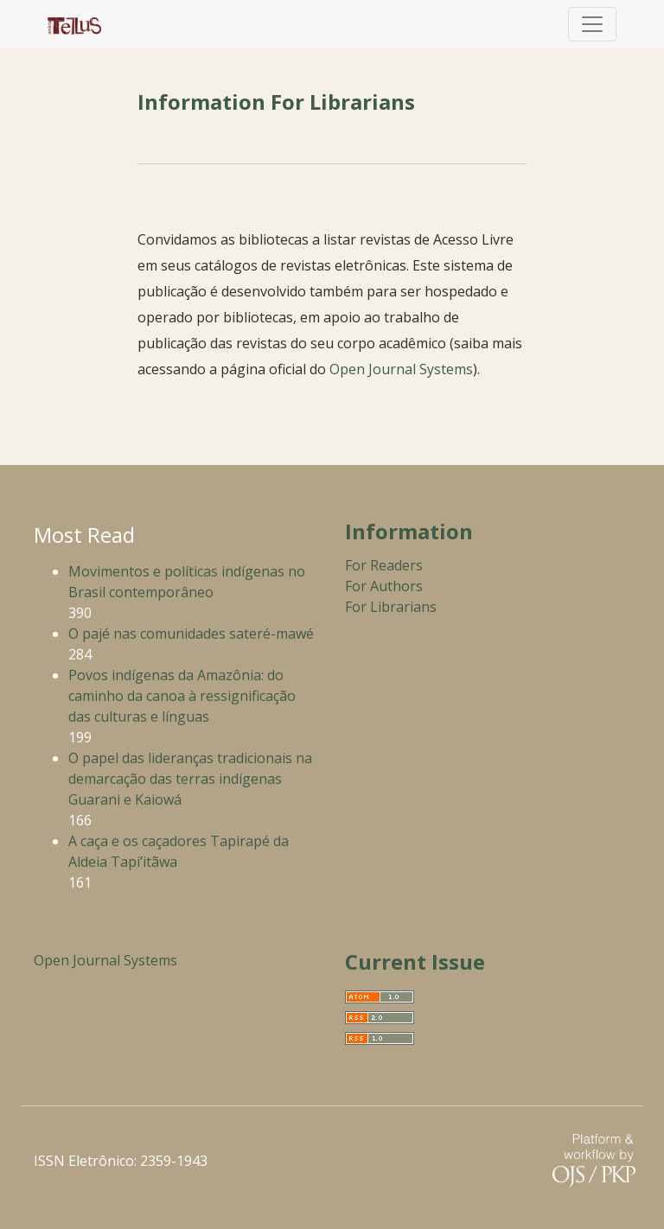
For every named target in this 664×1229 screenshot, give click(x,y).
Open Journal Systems (401, 369)
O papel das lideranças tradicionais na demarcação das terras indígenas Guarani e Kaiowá (190, 778)
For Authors (384, 585)
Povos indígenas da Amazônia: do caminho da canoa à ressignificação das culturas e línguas (182, 695)
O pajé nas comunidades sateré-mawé (191, 633)
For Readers (384, 565)
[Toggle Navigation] (592, 24)
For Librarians (391, 606)
